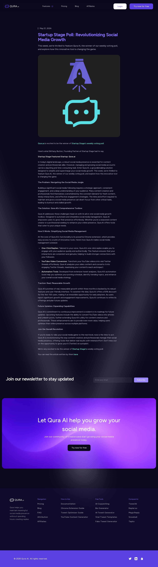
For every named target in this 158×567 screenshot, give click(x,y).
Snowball (133, 517)
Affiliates (91, 6)
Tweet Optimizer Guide (72, 512)
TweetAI (133, 504)
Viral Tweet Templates (106, 517)
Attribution (42, 517)
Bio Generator (102, 508)
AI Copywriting (102, 504)
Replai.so (133, 508)
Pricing (64, 6)
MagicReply (134, 512)
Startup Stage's (79, 349)
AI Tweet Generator (104, 512)
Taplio (132, 521)
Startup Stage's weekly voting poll (88, 143)
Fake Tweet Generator (106, 521)
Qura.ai (41, 143)
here (76, 354)
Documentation (68, 504)
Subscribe (141, 380)
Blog (77, 6)
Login (120, 6)
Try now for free (141, 6)
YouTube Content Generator (74, 517)
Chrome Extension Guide (72, 508)
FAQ (39, 512)
